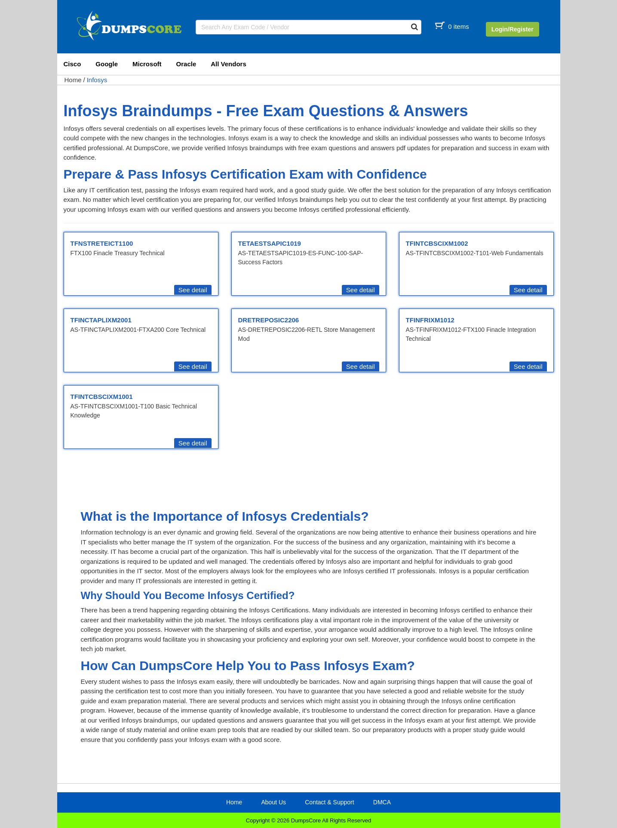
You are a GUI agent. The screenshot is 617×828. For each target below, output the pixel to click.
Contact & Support (329, 802)
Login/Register (512, 29)
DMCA (382, 802)
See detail (192, 290)
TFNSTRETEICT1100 (102, 243)
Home (73, 79)
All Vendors (228, 64)
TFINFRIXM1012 (430, 320)
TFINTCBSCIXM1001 (102, 396)
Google (106, 64)
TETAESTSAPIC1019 (269, 243)
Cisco (72, 64)
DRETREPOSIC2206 (268, 320)
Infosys (97, 79)
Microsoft (147, 64)
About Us (273, 802)
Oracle (186, 64)
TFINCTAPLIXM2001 (101, 320)
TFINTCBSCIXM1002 (437, 243)
